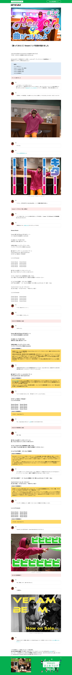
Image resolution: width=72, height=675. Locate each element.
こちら (51, 651)
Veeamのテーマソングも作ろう (31, 87)
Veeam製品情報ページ (53, 1)
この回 (30, 421)
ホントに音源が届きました (21, 153)
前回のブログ (26, 225)
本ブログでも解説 (15, 381)
